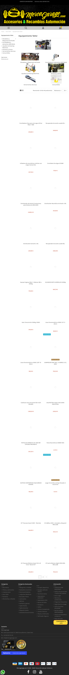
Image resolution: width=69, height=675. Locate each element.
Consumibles (56, 85)
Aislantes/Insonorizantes (26, 612)
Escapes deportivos (43, 587)
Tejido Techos (23, 606)
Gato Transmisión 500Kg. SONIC (31, 322)
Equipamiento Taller (7, 35)
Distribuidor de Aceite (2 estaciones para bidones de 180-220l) (31, 204)
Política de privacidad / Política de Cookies (61, 592)
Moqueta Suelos (24, 610)
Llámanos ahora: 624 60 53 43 (41, 1)
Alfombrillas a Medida (8, 599)
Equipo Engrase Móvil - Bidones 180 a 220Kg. (31, 283)
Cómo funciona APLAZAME (59, 607)
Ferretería (5, 596)
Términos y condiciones (58, 599)
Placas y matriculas (43, 614)
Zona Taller (5, 594)
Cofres (39, 607)
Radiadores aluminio (25, 590)
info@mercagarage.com (10, 638)
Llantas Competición (43, 609)
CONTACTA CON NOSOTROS (26, 1)
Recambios (5, 587)
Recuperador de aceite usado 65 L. (55, 123)
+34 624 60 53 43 (8, 635)
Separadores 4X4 (42, 600)
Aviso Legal (58, 595)
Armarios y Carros (56, 73)
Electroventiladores (24, 592)
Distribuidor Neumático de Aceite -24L (55, 203)
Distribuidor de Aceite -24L (30, 243)
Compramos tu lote (61, 622)
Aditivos (21, 601)
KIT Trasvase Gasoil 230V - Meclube (31, 523)
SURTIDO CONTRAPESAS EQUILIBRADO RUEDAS (31, 483)
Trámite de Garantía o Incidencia (61, 615)
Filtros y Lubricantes (8, 590)
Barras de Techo (42, 602)
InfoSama (49, 668)
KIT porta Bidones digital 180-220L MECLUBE (55, 564)
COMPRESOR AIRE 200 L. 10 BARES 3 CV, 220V (55, 363)
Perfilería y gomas (24, 603)
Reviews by (4, 59)
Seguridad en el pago (61, 604)
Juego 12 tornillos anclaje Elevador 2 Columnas (55, 483)
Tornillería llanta (42, 594)
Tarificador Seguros (43, 616)
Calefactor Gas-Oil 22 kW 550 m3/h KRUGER (31, 403)
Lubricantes (22, 599)
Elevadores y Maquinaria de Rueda (30, 62)
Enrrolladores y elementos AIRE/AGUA (56, 62)
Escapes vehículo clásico (42, 590)
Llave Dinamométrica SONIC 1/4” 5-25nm (55, 323)
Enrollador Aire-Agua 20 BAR (55, 163)
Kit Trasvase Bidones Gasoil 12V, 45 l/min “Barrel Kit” (31, 564)
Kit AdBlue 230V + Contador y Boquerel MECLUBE (55, 523)
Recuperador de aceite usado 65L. (55, 243)
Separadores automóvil (41, 597)
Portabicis (40, 605)
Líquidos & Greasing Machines (30, 73)
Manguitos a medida (25, 587)
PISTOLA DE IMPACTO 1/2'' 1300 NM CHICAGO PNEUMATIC (31, 443)
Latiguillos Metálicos (25, 594)
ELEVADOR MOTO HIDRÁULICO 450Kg (55, 282)
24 (65, 90)
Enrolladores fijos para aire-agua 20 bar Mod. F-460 (30, 124)
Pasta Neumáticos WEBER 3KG (55, 443)
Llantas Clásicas (42, 611)
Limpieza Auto (6, 592)
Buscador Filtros (24, 596)
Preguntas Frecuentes (61, 602)
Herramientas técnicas (30, 85)
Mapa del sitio (59, 618)
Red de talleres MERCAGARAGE (59, 611)
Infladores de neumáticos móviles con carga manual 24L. (31, 164)
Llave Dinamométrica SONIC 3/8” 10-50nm (30, 363)
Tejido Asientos (23, 608)
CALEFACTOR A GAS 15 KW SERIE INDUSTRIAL (55, 403)
